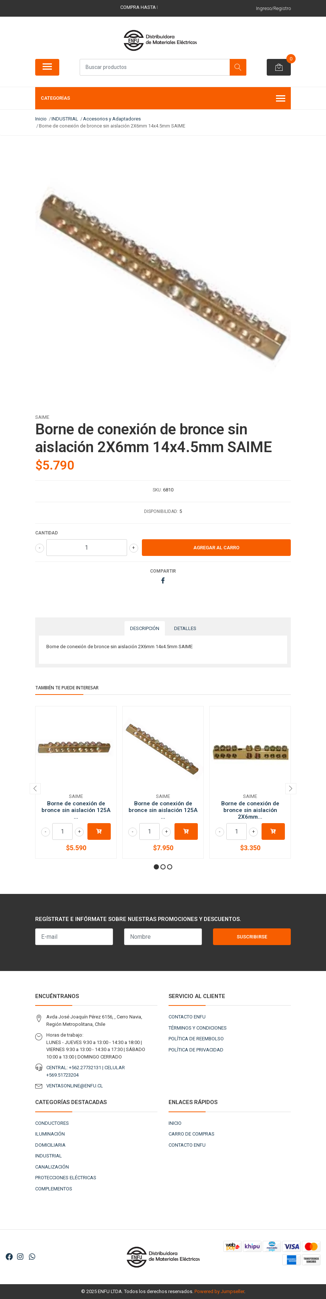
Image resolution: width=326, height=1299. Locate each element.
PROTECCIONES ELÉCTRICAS (65, 1177)
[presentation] (35, 788)
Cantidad (46, 533)
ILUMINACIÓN (50, 1134)
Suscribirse (252, 937)
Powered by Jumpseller (219, 1291)
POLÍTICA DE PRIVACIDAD (196, 1050)
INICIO (175, 1123)
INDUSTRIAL (48, 1156)
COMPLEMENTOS (53, 1189)
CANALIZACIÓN (52, 1167)
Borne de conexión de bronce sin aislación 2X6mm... (250, 810)
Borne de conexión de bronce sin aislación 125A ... (75, 810)
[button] (156, 866)
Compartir (163, 571)
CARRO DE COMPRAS (191, 1134)
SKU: (157, 490)
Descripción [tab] (144, 628)
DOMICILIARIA (50, 1145)
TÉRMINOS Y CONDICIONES (198, 1028)
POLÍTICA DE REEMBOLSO (196, 1038)
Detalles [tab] (185, 628)
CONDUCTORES (52, 1123)
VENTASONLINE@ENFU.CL (74, 1085)
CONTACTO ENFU (187, 1017)
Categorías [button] (163, 99)
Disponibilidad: (161, 511)
